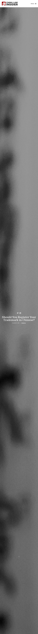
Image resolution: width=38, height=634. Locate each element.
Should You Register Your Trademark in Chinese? (19, 319)
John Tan (24, 323)
